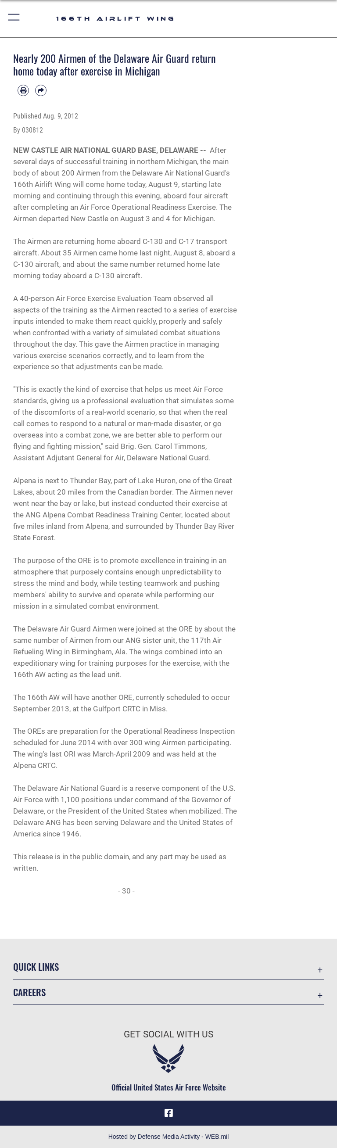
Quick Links (36, 966)
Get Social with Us (168, 1034)
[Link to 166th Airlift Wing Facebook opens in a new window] (168, 1112)
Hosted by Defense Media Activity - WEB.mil (168, 1136)
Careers (29, 992)
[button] (14, 18)
